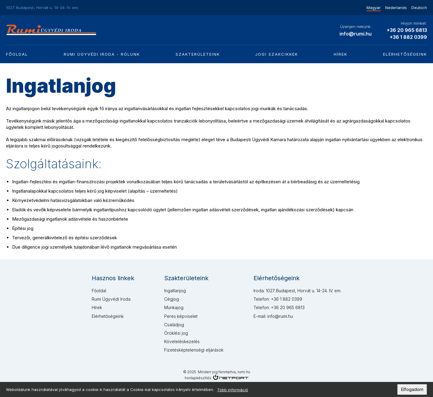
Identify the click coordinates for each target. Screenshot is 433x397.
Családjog (174, 324)
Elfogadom (412, 391)
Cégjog (171, 299)
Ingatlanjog (175, 290)
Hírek (340, 54)
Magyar (374, 7)
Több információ (232, 391)
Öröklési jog (176, 333)
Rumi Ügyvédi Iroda (111, 299)
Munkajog (173, 307)
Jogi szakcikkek (276, 54)
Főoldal (17, 54)
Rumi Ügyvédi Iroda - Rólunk (102, 54)
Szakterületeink (198, 54)
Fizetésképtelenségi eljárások (193, 349)
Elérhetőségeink (405, 54)
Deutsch (419, 7)
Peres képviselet (181, 316)
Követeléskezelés (182, 341)
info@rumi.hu (355, 34)
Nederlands (396, 7)
